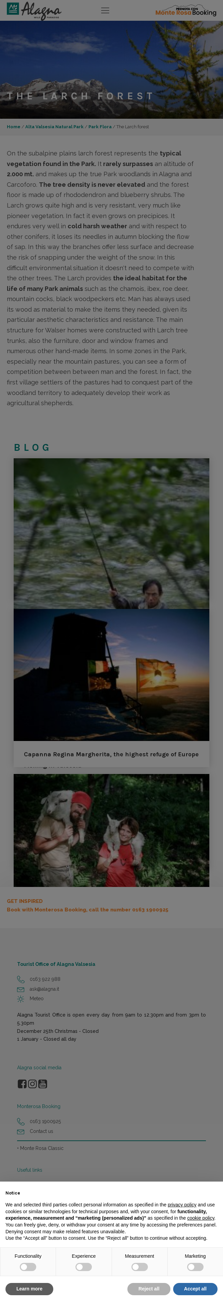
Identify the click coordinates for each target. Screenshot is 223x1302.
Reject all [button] (148, 1288)
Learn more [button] (29, 1288)
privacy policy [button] (182, 1204)
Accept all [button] (195, 1288)
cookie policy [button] (200, 1218)
